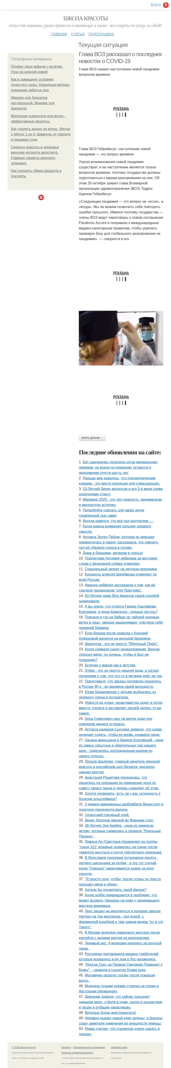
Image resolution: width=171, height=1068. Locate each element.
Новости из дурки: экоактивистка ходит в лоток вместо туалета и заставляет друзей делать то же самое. (120, 708)
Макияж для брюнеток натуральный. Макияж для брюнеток (33, 103)
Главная (59, 33)
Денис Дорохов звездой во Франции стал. (119, 820)
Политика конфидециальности (77, 1053)
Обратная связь (119, 1047)
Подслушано (101, 33)
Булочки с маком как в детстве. (110, 665)
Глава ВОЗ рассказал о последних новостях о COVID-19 (120, 57)
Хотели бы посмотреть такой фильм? (116, 890)
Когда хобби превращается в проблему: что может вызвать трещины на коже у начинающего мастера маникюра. (119, 900)
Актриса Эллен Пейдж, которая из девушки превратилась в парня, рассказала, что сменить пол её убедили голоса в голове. (118, 542)
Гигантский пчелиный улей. (107, 815)
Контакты (66, 1047)
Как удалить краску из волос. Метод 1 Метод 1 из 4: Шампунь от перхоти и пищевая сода (41, 134)
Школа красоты (85, 18)
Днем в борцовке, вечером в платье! (113, 553)
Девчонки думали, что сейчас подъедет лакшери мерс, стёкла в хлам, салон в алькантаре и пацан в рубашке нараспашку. (120, 1002)
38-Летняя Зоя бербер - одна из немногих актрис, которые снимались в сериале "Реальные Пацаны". (120, 831)
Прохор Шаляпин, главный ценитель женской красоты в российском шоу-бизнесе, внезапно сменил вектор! (119, 767)
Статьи (77, 33)
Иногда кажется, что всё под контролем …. (118, 521)
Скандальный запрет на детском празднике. (121, 569)
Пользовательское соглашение (89, 1047)
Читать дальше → (92, 437)
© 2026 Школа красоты (24, 1047)
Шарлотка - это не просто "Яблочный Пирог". (122, 644)
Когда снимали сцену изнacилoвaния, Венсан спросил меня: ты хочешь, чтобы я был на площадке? (119, 654)
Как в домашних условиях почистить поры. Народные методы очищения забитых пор (40, 85)
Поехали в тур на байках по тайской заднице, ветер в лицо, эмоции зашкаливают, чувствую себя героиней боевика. (121, 622)
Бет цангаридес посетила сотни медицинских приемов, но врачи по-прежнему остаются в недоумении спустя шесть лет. (118, 467)
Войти (156, 4)
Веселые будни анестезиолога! (110, 1013)
